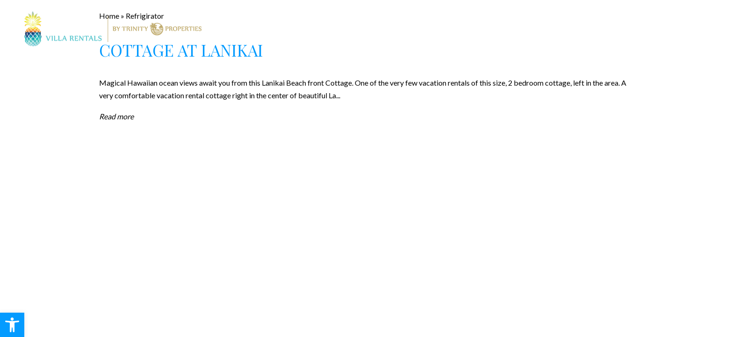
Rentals (265, 29)
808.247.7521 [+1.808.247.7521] (683, 28)
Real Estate (321, 29)
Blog (525, 29)
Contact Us (577, 29)
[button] (12, 325)
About (485, 29)
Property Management (408, 29)
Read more (116, 116)
